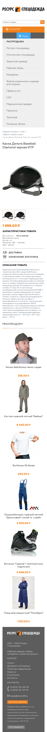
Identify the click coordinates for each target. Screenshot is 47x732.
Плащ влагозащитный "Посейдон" (23, 613)
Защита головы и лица (12, 134)
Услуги (10, 663)
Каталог (15, 29)
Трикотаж (12, 117)
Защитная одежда (17, 61)
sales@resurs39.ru (19, 696)
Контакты (12, 678)
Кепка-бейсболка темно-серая (23, 367)
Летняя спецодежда (18, 48)
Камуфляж (12, 75)
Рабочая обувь (15, 68)
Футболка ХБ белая (23, 465)
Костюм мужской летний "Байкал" (23, 416)
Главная (6, 132)
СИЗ (9, 97)
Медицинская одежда (19, 104)
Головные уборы (16, 124)
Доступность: (8, 236)
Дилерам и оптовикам (18, 666)
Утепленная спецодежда (21, 55)
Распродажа (15, 42)
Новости (11, 672)
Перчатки (12, 111)
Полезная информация (19, 669)
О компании (13, 675)
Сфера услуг (14, 91)
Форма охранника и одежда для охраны (23, 82)
